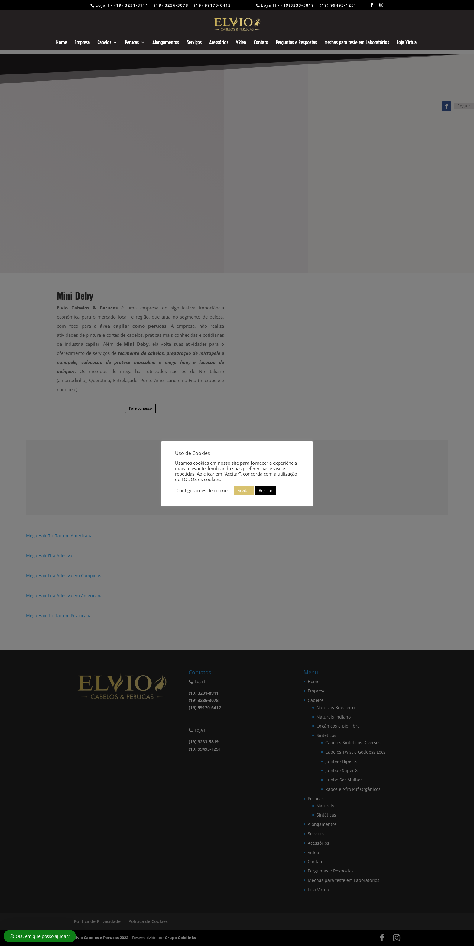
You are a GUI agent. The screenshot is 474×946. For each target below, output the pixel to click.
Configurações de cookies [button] (203, 490)
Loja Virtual (407, 42)
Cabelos (104, 42)
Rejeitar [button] (265, 490)
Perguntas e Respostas (296, 42)
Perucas (132, 42)
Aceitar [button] (244, 490)
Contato (261, 42)
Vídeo (241, 42)
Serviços (194, 42)
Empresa (82, 42)
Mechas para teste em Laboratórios (356, 42)
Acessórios (218, 42)
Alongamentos (165, 42)
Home (61, 42)
